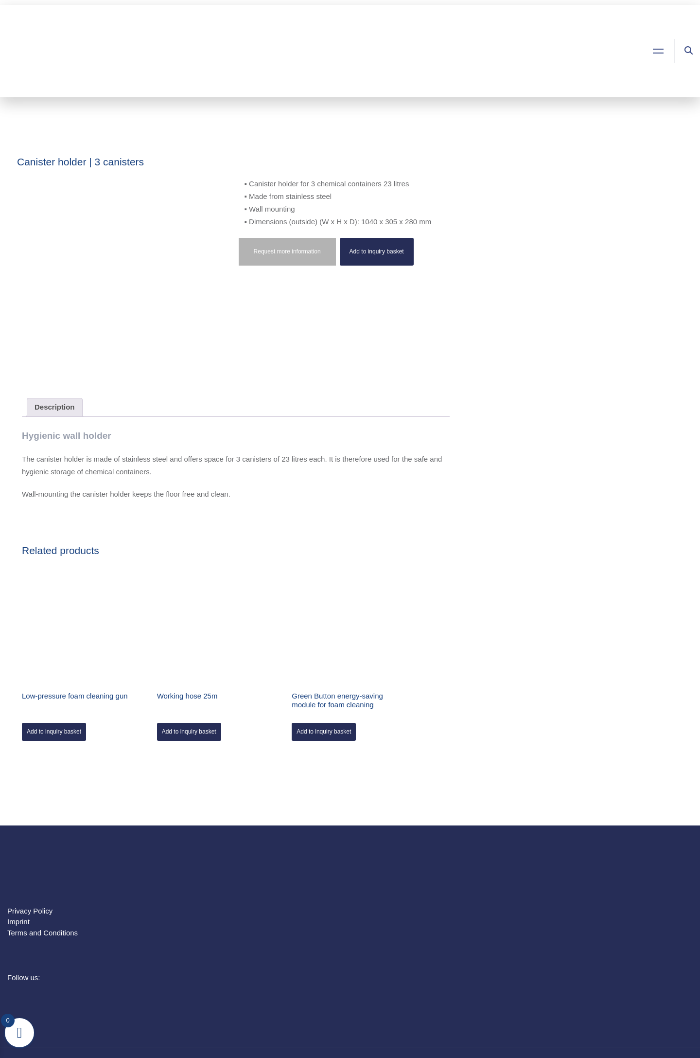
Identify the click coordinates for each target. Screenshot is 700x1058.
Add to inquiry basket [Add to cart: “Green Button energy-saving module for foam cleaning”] (324, 731)
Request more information (287, 251)
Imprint (18, 921)
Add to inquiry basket (377, 251)
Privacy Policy (29, 911)
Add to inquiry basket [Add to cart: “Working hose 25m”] (189, 731)
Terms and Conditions (42, 933)
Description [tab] (55, 407)
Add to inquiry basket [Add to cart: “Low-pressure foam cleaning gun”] (54, 731)
